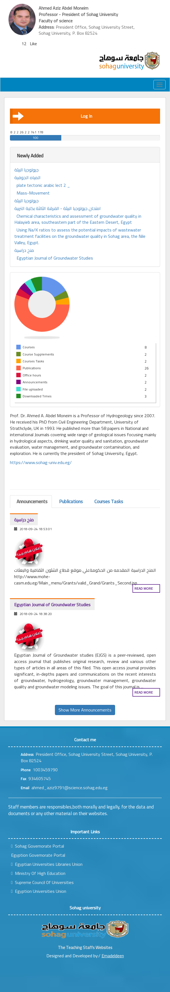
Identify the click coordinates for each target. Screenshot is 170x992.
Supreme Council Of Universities (42, 882)
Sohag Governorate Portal (37, 846)
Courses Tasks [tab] (108, 501)
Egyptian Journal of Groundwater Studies (55, 258)
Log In (52, 116)
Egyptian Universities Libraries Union (47, 864)
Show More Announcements (85, 710)
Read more (143, 588)
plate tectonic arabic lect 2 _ (43, 185)
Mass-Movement (33, 193)
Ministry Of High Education (38, 873)
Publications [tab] (71, 501)
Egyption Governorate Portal (38, 855)
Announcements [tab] (32, 501)
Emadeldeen (113, 955)
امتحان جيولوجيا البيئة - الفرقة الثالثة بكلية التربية (57, 208)
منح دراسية (24, 250)
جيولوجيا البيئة (26, 170)
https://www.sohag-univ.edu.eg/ (41, 462)
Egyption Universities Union (38, 891)
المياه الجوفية (27, 177)
